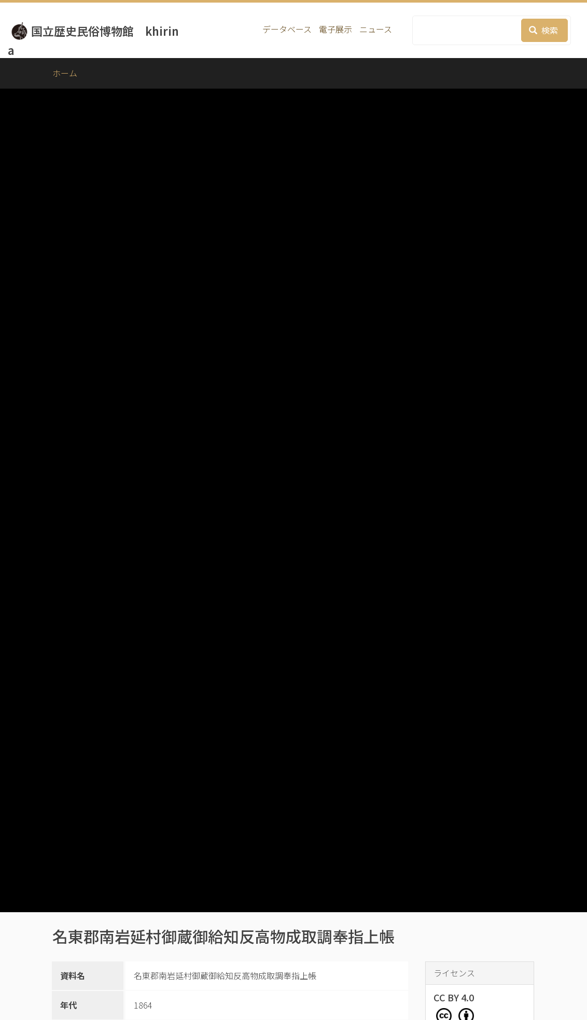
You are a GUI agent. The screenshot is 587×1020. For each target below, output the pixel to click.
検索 (543, 30)
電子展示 (335, 29)
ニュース (375, 29)
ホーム (64, 73)
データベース (287, 29)
